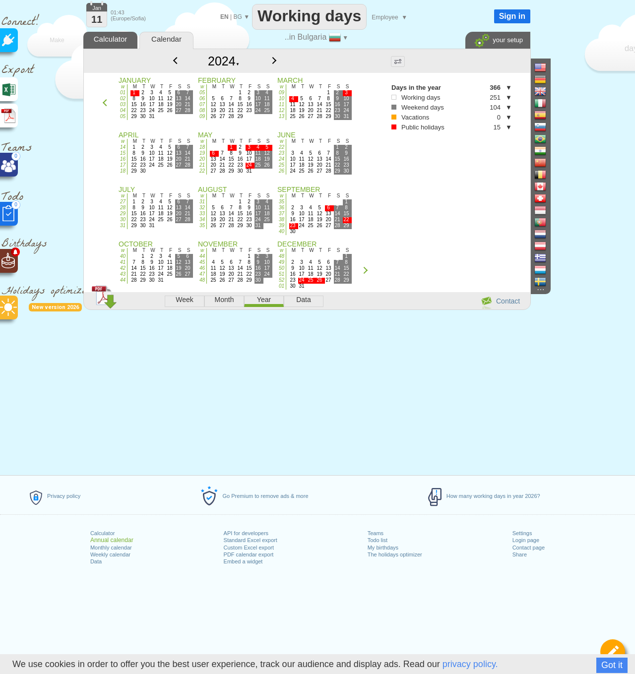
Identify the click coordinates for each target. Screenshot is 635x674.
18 (123, 171)
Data (96, 561)
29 (123, 213)
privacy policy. (470, 664)
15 (123, 153)
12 (281, 110)
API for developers (246, 533)
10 (281, 98)
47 (202, 274)
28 (123, 207)
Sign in (512, 16)
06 (202, 98)
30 (123, 219)
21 (202, 165)
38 (281, 219)
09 (202, 116)
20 (202, 159)
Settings (522, 533)
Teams (375, 533)
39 (281, 225)
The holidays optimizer (395, 554)
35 (202, 225)
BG (237, 16)
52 (281, 280)
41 (123, 262)
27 (123, 201)
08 (202, 110)
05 (123, 116)
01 (123, 92)
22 (202, 171)
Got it (612, 665)
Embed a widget (243, 561)
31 (123, 225)
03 (123, 104)
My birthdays (383, 548)
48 (202, 280)
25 (281, 165)
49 (281, 262)
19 (202, 153)
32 (202, 207)
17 (123, 165)
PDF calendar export (249, 554)
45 (202, 262)
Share (519, 554)
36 (281, 207)
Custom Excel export (249, 548)
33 (202, 213)
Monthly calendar (111, 548)
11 (281, 104)
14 (123, 147)
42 (123, 268)
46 (202, 268)
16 (123, 159)
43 (123, 274)
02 (123, 98)
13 (281, 116)
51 (281, 274)
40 (281, 231)
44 (123, 280)
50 (281, 268)
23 (281, 153)
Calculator (102, 533)
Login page (525, 540)
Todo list (377, 540)
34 (202, 219)
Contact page (528, 548)
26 (281, 171)
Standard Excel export (250, 540)
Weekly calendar (110, 554)
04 (123, 110)
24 (281, 159)
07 (202, 104)
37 (281, 213)
